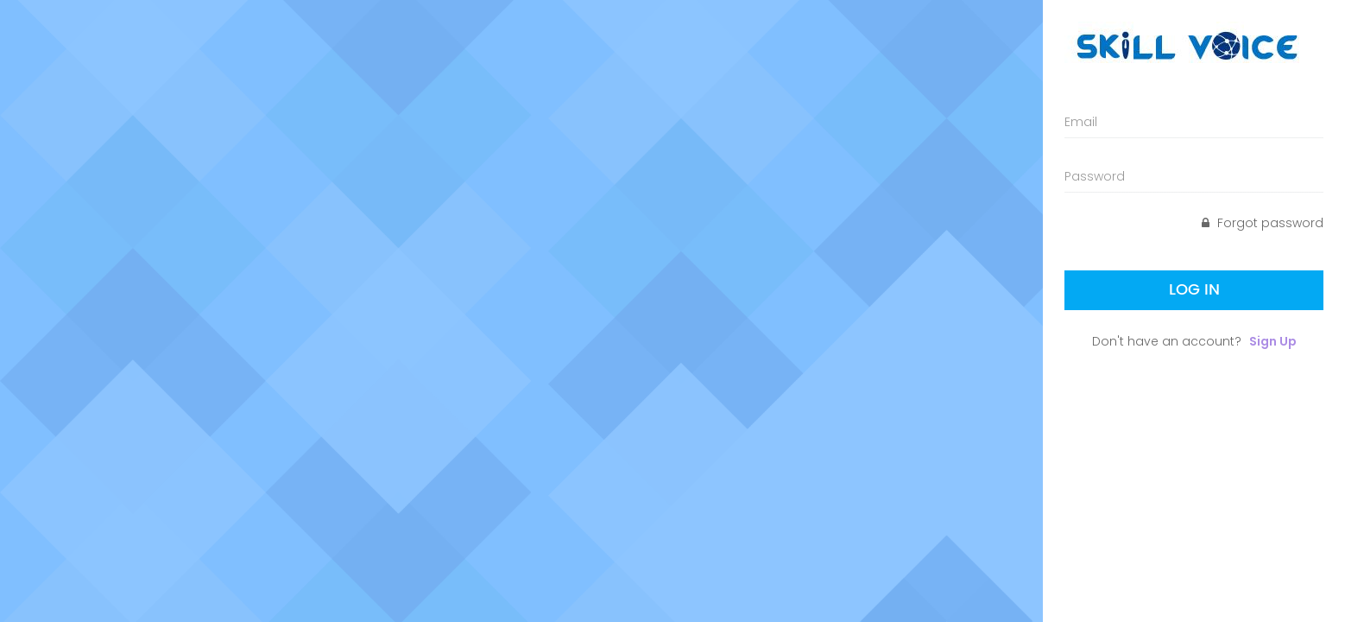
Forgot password (1262, 223)
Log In (1194, 289)
